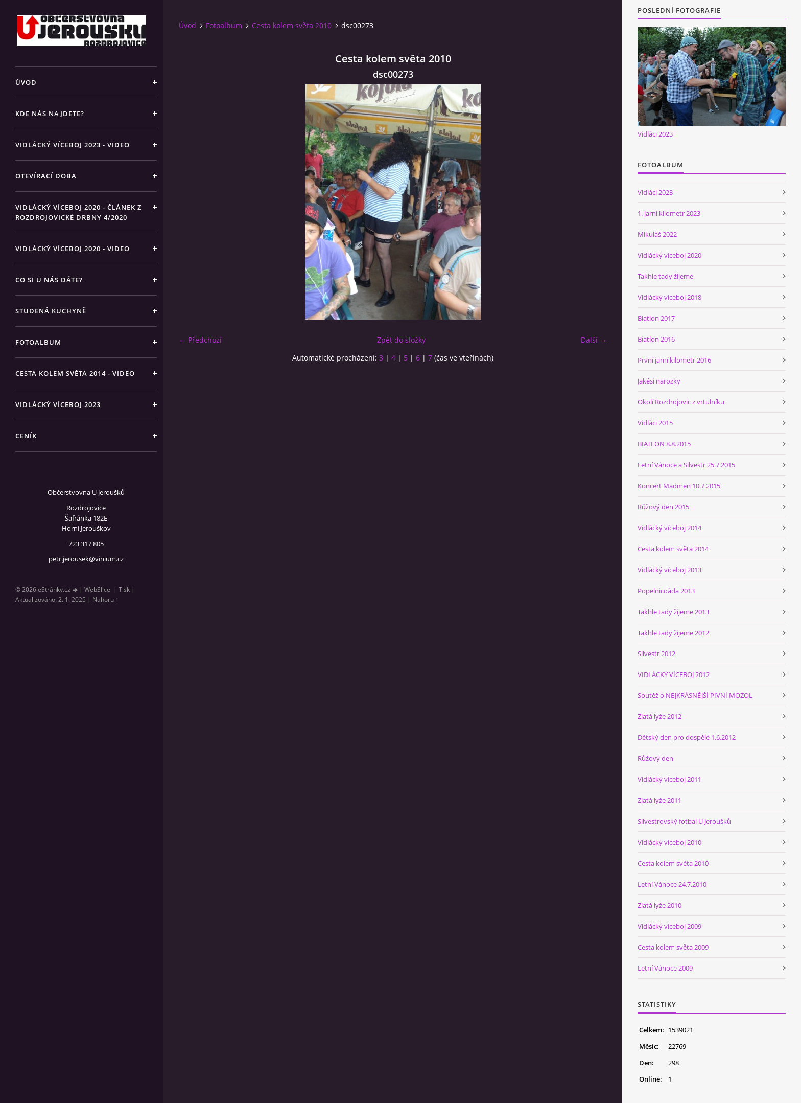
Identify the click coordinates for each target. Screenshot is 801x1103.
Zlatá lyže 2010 (659, 905)
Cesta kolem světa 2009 (673, 947)
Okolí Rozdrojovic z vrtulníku (681, 402)
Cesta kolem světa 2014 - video (75, 373)
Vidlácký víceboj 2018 (669, 297)
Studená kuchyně (50, 311)
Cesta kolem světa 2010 (292, 25)
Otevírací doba (46, 176)
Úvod (26, 82)
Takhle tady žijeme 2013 (673, 611)
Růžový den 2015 (663, 506)
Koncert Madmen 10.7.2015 (679, 485)
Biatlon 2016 (656, 339)
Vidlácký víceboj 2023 (58, 404)
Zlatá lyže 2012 (659, 716)
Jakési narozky (659, 381)
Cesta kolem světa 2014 (673, 548)
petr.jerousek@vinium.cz (86, 559)
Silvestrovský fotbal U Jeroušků (684, 821)
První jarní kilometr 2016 (674, 360)
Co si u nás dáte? (49, 279)
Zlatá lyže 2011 (659, 800)
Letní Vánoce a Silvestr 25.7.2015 (686, 464)
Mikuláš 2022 (657, 234)
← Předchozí (200, 340)
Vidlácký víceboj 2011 (669, 779)
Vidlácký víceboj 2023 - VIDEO (72, 144)
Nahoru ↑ (105, 599)
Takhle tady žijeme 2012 (673, 632)
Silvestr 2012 (656, 653)
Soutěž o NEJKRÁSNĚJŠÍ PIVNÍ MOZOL (695, 695)
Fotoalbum (38, 342)
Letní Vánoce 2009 (665, 968)
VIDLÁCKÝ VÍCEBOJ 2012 (674, 674)
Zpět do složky (401, 340)
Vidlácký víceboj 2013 (669, 569)
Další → (594, 340)
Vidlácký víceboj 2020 (669, 255)
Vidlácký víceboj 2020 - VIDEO (72, 248)
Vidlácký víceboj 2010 (669, 842)
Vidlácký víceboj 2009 (669, 926)
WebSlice (97, 589)
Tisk (124, 589)
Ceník (26, 435)
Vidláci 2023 (655, 134)
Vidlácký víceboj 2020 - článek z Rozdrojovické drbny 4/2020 (78, 212)
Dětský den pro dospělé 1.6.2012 (687, 737)
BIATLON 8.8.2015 (664, 443)
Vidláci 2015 (655, 422)
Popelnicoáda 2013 (666, 590)
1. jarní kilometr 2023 (669, 213)
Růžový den (655, 758)
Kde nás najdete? (49, 113)
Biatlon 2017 (656, 318)
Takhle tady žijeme (665, 276)
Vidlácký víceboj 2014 (669, 527)
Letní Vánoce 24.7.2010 (672, 884)
